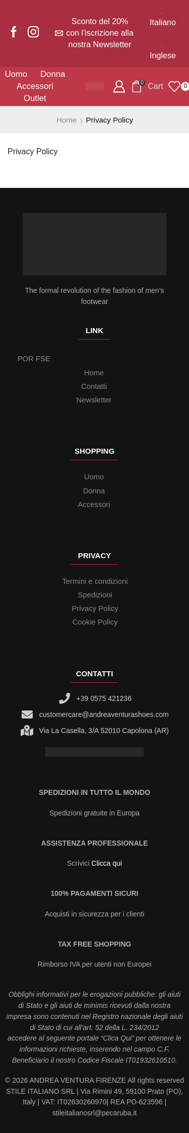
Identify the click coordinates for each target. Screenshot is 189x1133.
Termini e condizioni (95, 581)
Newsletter (94, 400)
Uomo (16, 74)
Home (66, 120)
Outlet (35, 98)
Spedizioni (95, 595)
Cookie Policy (95, 622)
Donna (52, 74)
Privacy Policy (33, 151)
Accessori (35, 86)
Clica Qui (117, 1038)
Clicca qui (106, 863)
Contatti (94, 386)
